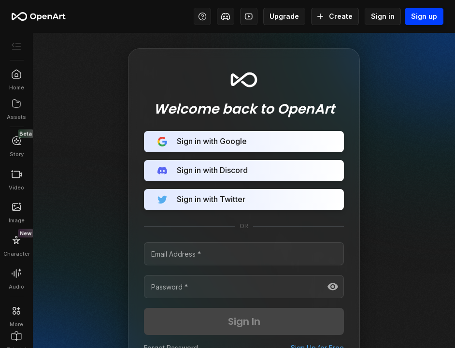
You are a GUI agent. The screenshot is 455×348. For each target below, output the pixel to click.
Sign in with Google (244, 141)
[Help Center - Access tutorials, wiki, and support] (202, 16)
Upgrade (284, 16)
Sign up (424, 16)
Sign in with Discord (244, 170)
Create (335, 16)
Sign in (382, 16)
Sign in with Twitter (244, 199)
